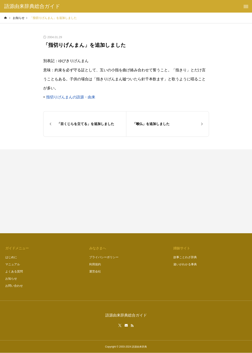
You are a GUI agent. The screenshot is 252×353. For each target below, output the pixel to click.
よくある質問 (14, 271)
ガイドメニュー (17, 248)
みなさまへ (97, 248)
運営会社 (95, 271)
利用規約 (95, 264)
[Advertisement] (169, 191)
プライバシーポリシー (104, 257)
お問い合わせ (14, 285)
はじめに (11, 257)
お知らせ (11, 278)
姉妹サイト (181, 248)
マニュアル (12, 264)
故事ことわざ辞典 (185, 257)
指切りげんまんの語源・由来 (70, 97)
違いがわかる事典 (185, 264)
